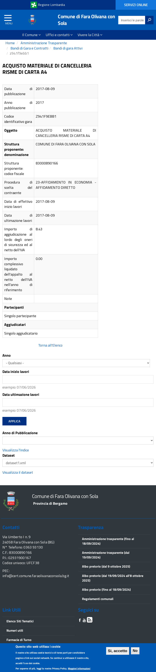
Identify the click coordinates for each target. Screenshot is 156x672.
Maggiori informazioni (79, 668)
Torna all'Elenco (50, 350)
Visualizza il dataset (17, 477)
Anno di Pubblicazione (20, 438)
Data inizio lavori (15, 377)
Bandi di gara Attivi (67, 53)
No (135, 651)
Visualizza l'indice (15, 455)
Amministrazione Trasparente (43, 48)
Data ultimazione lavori (20, 400)
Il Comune (31, 35)
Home (10, 48)
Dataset (8, 460)
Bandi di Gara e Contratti (29, 53)
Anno (6, 360)
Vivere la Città (90, 35)
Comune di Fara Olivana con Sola (86, 20)
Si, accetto (117, 651)
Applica (14, 426)
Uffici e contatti (59, 35)
